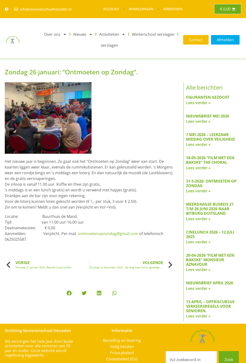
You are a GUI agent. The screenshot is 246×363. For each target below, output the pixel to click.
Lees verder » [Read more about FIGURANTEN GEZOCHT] (198, 102)
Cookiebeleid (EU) (122, 359)
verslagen (109, 45)
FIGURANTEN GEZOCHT (207, 97)
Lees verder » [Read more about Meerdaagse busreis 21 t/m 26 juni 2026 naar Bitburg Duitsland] (198, 218)
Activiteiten (112, 34)
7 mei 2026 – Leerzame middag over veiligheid (210, 137)
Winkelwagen (141, 9)
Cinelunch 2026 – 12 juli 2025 (210, 234)
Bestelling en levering (122, 340)
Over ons (55, 34)
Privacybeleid (122, 352)
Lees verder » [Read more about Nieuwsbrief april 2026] (198, 288)
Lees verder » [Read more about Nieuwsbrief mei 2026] (198, 121)
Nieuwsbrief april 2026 (209, 283)
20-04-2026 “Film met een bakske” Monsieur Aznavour (210, 260)
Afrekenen (172, 9)
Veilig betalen (122, 346)
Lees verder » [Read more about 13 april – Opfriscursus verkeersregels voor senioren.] (198, 316)
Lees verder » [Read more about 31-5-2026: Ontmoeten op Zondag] (198, 191)
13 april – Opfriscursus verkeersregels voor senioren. (210, 306)
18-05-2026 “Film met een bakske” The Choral (210, 160)
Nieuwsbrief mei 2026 (207, 116)
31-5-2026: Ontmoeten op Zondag (211, 183)
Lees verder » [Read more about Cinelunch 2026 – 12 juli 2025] (198, 242)
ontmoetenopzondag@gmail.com (108, 233)
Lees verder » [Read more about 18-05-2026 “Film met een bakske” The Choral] (198, 167)
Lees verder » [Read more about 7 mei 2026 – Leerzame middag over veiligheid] (198, 144)
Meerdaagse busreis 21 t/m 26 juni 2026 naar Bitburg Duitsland (210, 209)
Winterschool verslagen (153, 34)
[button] (69, 293)
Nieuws (83, 34)
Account (111, 9)
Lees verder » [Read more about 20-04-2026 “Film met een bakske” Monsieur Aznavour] (198, 269)
